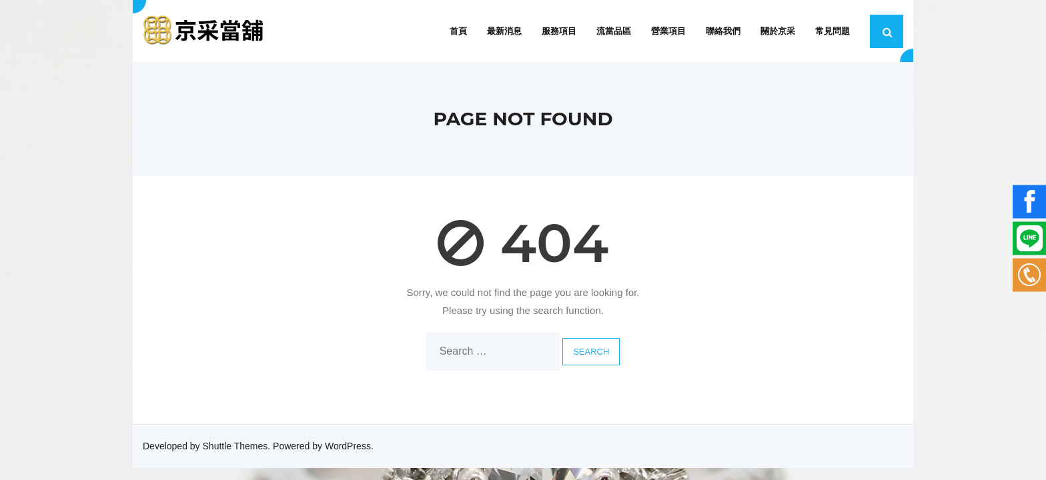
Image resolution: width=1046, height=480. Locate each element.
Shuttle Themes (235, 446)
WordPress (348, 446)
